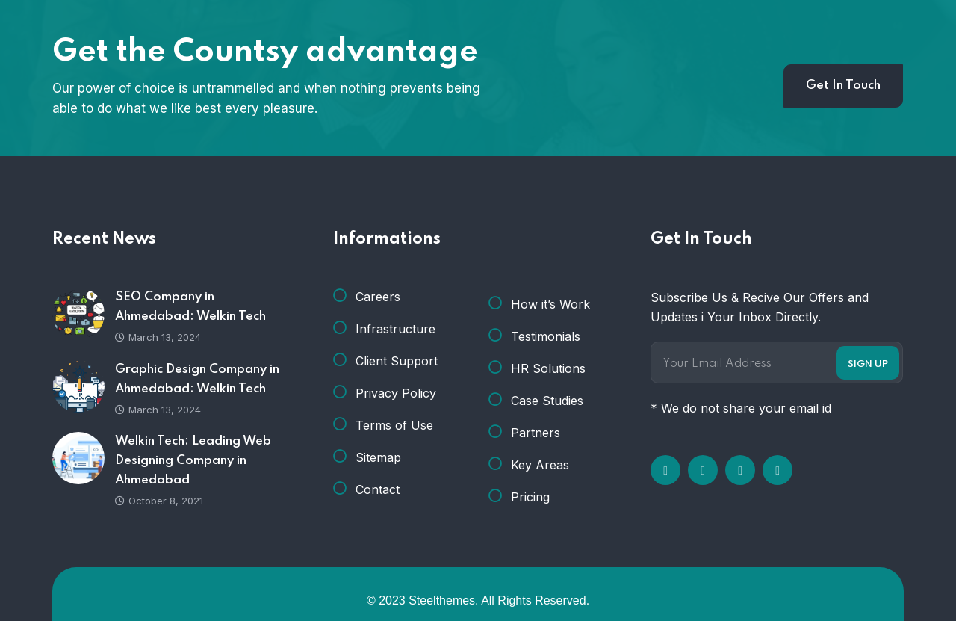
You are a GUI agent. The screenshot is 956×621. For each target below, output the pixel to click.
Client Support (397, 360)
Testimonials (545, 336)
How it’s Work (550, 304)
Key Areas (540, 464)
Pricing (530, 496)
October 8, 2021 (159, 501)
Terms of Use (394, 425)
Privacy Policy (396, 393)
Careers (378, 296)
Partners (535, 432)
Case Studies (547, 400)
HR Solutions (548, 368)
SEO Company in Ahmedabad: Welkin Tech (190, 307)
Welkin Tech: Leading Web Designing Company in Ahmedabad (193, 460)
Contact (378, 489)
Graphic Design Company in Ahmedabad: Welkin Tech (197, 379)
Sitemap (378, 457)
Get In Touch (843, 85)
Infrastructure (395, 328)
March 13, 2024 (158, 337)
